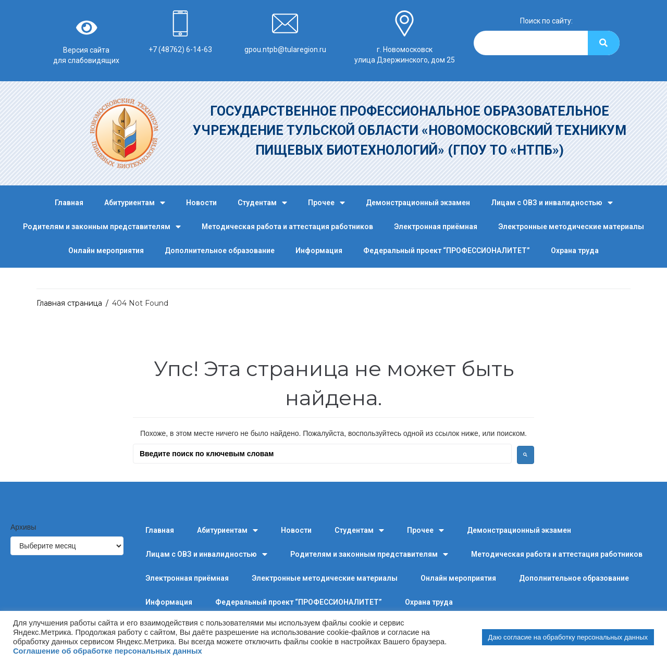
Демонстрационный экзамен (418, 202)
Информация (318, 250)
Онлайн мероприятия (106, 250)
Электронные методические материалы (571, 226)
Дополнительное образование (220, 250)
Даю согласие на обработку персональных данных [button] (568, 637)
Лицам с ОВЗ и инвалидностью (552, 202)
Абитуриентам (134, 202)
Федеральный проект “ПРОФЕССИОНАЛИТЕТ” (446, 250)
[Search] (604, 43)
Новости (201, 202)
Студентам (262, 202)
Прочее (326, 202)
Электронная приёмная (435, 226)
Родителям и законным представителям (102, 226)
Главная (69, 202)
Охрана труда (575, 250)
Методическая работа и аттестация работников (287, 226)
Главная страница (69, 303)
